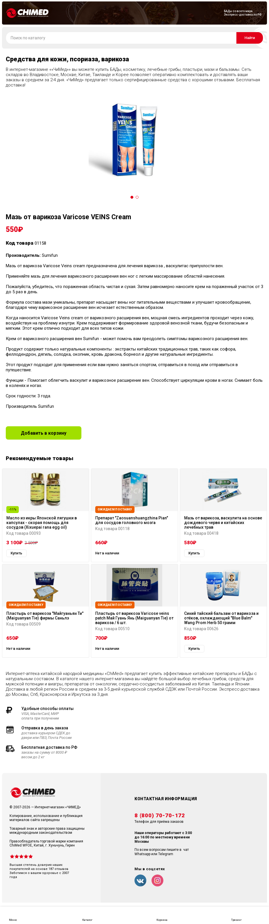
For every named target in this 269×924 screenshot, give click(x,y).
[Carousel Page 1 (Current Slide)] (131, 197)
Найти (249, 38)
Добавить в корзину (43, 433)
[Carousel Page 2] (137, 197)
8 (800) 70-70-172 (159, 815)
